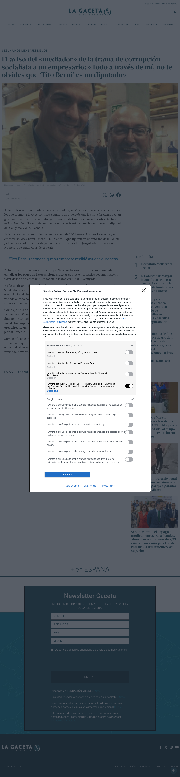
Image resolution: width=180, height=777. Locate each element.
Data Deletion (72, 486)
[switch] (129, 352)
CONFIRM (67, 474)
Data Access (90, 486)
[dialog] (90, 388)
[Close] (145, 291)
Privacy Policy (107, 486)
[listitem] (90, 345)
